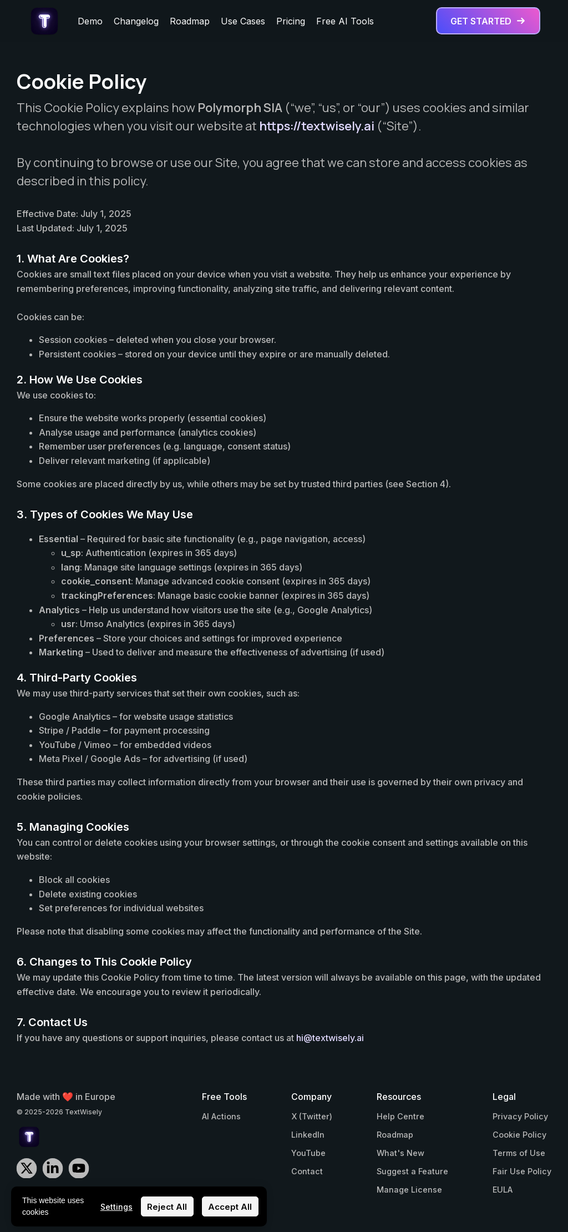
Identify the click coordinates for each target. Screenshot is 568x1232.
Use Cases (243, 21)
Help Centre (400, 1116)
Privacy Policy (520, 1116)
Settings (116, 1206)
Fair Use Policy (522, 1171)
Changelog (136, 21)
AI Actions (221, 1116)
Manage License (409, 1189)
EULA (503, 1189)
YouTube (308, 1153)
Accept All (230, 1206)
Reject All (167, 1206)
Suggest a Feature (412, 1171)
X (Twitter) (311, 1116)
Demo (90, 21)
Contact (307, 1171)
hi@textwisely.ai (330, 1037)
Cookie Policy (519, 1134)
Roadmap (190, 21)
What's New (400, 1153)
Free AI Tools (345, 21)
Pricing (290, 21)
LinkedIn (307, 1134)
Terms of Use (519, 1153)
